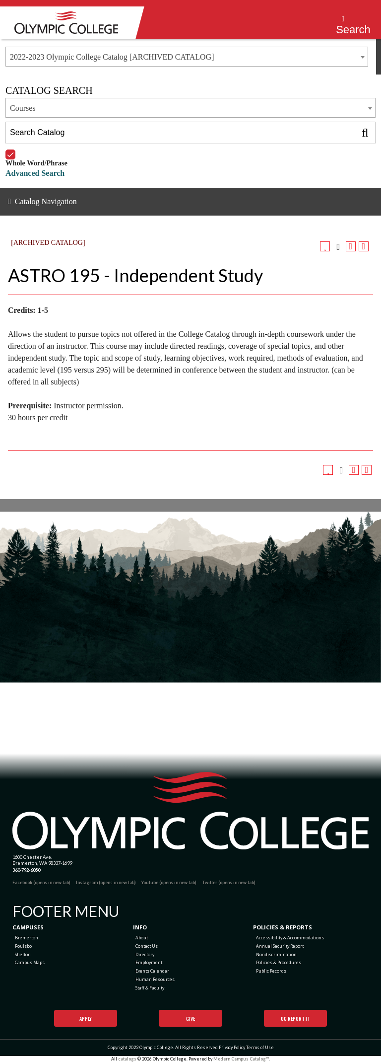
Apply (85, 1018)
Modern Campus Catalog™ (241, 1059)
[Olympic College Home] (190, 810)
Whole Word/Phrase (36, 150)
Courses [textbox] (23, 108)
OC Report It (295, 1018)
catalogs (127, 1059)
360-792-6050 (26, 870)
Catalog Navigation (46, 201)
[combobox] (186, 57)
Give (190, 1018)
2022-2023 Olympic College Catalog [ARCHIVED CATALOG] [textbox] (112, 57)
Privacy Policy (232, 1047)
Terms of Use (260, 1047)
